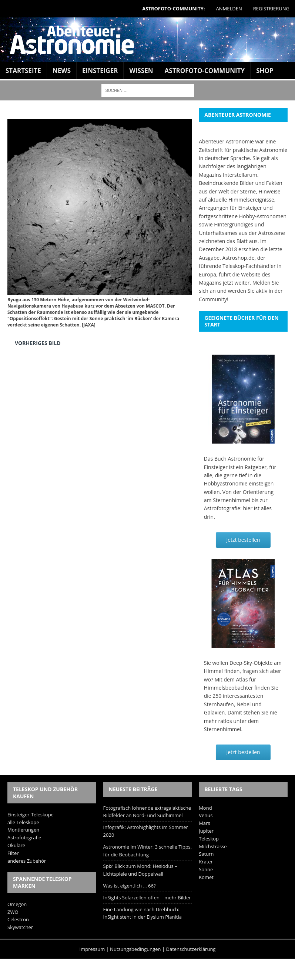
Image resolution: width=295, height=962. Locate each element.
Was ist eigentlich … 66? (129, 885)
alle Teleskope (23, 822)
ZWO (13, 912)
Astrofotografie (24, 837)
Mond (205, 808)
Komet (206, 877)
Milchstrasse (213, 846)
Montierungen (23, 829)
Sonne (206, 869)
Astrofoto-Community (205, 70)
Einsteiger (100, 70)
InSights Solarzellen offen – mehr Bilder (147, 897)
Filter (13, 853)
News (62, 70)
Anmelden (229, 8)
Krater (206, 861)
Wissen (141, 70)
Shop (265, 70)
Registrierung (271, 8)
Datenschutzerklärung (191, 949)
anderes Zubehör (26, 860)
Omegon (17, 904)
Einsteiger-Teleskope (30, 814)
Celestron (18, 919)
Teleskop (209, 838)
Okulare (16, 845)
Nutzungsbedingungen (135, 949)
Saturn (206, 853)
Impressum (92, 949)
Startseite (23, 70)
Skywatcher (20, 927)
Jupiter (206, 830)
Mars (204, 823)
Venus (205, 815)
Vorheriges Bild (38, 342)
